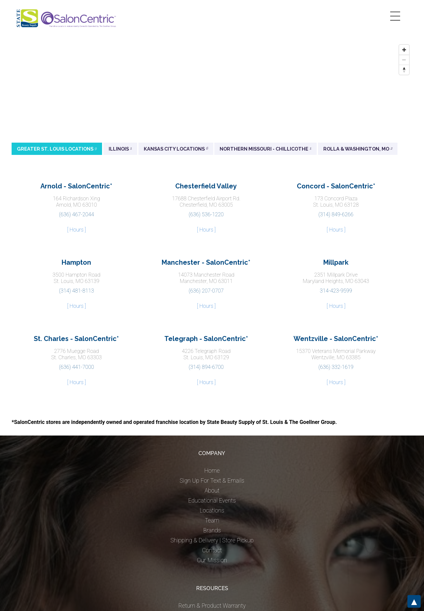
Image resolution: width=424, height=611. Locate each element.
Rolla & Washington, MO (357, 149)
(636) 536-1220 (206, 214)
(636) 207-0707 (206, 291)
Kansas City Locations (176, 149)
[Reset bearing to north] (404, 70)
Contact (212, 550)
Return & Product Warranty (211, 605)
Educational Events (212, 500)
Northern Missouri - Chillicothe (265, 149)
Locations (212, 510)
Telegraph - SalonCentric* (206, 339)
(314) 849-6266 (335, 214)
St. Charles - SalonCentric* (76, 339)
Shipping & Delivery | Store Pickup (211, 540)
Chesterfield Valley (206, 186)
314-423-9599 (336, 291)
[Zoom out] (404, 60)
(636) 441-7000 (76, 367)
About (211, 490)
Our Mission (212, 560)
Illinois (120, 149)
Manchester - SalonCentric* (206, 262)
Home (212, 470)
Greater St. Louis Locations (57, 149)
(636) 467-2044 (76, 214)
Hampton (76, 262)
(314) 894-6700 (206, 367)
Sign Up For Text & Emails (212, 480)
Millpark (335, 262)
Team (212, 520)
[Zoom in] (404, 50)
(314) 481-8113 (76, 291)
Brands (212, 530)
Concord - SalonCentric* (336, 186)
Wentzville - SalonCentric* (335, 339)
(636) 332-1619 (335, 367)
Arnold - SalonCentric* (76, 186)
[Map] (212, 91)
